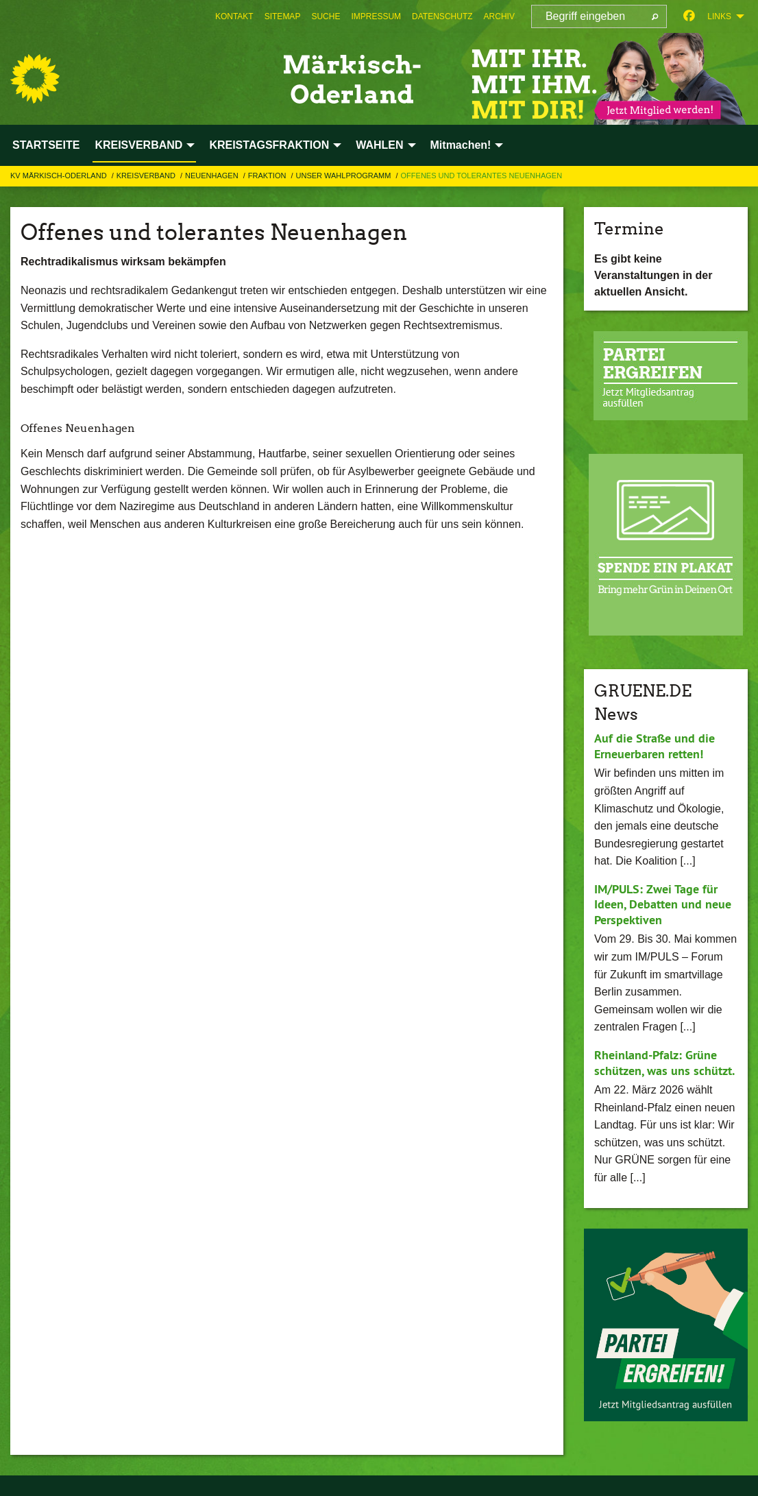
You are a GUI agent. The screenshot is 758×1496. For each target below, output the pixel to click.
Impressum (376, 16)
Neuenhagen (213, 175)
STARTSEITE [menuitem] (46, 145)
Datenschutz (442, 16)
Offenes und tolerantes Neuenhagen (482, 175)
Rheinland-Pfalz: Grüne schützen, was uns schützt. (664, 1062)
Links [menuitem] (719, 16)
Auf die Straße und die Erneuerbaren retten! (654, 746)
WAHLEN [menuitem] (379, 145)
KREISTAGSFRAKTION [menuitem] (269, 145)
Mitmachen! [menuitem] (460, 145)
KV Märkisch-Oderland (59, 175)
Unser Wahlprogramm (344, 175)
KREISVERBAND (147, 175)
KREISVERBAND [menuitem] (138, 145)
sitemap (283, 16)
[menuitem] (234, 16)
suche (325, 16)
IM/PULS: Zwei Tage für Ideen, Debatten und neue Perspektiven (662, 904)
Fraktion (268, 175)
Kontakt (234, 16)
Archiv (499, 16)
